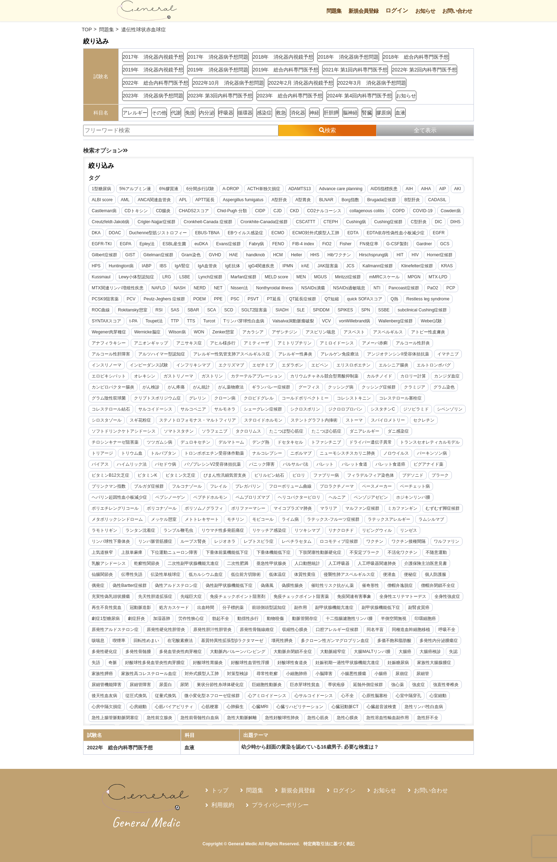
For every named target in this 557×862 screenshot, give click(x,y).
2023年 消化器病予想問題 (153, 95)
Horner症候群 (107, 268)
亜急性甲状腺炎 (231, 576)
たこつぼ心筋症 (256, 444)
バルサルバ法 (234, 477)
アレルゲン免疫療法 (418, 356)
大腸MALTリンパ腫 (112, 675)
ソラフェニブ (144, 444)
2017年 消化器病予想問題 (218, 57)
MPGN (100, 290)
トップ (219, 790)
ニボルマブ (244, 466)
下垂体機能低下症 (217, 565)
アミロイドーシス (419, 345)
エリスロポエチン (111, 378)
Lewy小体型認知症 (198, 279)
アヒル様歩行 (305, 345)
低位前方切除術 (218, 587)
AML (142, 201)
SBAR (262, 312)
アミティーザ (339, 345)
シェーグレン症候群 (113, 422)
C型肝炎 (449, 223)
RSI (228, 312)
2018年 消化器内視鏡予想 (283, 57)
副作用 (336, 620)
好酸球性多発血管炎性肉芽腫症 (269, 675)
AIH (411, 190)
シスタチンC (233, 422)
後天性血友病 (245, 708)
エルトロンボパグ (191, 378)
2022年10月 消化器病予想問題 (228, 83)
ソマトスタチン (109, 444)
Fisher (367, 245)
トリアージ (391, 455)
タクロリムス (178, 444)
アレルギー (135, 113)
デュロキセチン (109, 455)
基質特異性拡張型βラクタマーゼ (306, 653)
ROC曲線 (170, 312)
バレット (263, 477)
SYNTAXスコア (166, 323)
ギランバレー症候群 (113, 400)
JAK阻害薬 (363, 268)
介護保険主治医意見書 (385, 576)
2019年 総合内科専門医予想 (285, 70)
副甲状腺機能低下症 (417, 620)
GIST (150, 257)
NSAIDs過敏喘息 (399, 290)
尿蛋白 (289, 697)
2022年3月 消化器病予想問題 (371, 83)
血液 (400, 113)
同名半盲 (406, 642)
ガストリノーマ (303, 378)
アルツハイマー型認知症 (239, 356)
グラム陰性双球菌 (322, 400)
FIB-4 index (325, 245)
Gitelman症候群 (178, 257)
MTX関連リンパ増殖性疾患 (167, 290)
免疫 (190, 113)
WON (272, 334)
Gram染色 (210, 257)
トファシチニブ (239, 455)
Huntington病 (157, 268)
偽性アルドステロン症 (157, 598)
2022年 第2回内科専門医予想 (424, 70)
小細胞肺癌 (442, 686)
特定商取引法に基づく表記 (329, 843)
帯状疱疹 (102, 708)
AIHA (428, 190)
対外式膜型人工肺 (348, 686)
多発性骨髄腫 (229, 664)
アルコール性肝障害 (189, 356)
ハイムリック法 (438, 466)
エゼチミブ (364, 367)
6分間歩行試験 (202, 190)
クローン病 (438, 400)
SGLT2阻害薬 (323, 312)
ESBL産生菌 (197, 245)
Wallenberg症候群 (111, 334)
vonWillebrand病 (414, 323)
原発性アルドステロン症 (146, 642)
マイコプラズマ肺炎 (202, 521)
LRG (228, 279)
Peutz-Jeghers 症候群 (241, 301)
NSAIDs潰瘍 (363, 290)
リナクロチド (271, 543)
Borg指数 (367, 201)
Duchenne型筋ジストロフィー (194, 234)
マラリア (237, 521)
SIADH (351, 312)
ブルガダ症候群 (442, 488)
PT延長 (351, 301)
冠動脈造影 (176, 620)
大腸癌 (145, 675)
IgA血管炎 (243, 268)
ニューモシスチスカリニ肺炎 (290, 466)
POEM (276, 301)
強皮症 (184, 708)
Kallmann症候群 (414, 268)
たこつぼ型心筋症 (216, 444)
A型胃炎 (320, 201)
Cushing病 (386, 223)
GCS (98, 257)
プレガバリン (170, 499)
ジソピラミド (266, 422)
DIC (97, 234)
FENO (300, 245)
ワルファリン (360, 554)
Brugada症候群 (398, 201)
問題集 (333, 11)
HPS (132, 268)
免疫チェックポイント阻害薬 (303, 609)
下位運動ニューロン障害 (117, 565)
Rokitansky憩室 (201, 312)
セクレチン (358, 433)
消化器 (297, 113)
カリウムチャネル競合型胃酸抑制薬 (128, 389)
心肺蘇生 (397, 719)
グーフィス (151, 400)
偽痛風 (248, 598)
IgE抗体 (268, 268)
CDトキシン (164, 212)
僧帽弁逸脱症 (381, 598)
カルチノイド (183, 389)
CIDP (288, 212)
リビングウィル (307, 543)
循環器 (245, 113)
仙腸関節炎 (425, 576)
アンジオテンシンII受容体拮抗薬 (125, 367)
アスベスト (427, 334)
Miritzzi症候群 (410, 279)
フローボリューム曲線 (212, 499)
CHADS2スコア (222, 212)
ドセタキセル (203, 455)
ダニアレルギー (294, 444)
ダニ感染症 (328, 444)
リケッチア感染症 (200, 543)
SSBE (453, 312)
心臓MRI (422, 719)
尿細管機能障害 (230, 697)
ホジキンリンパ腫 (314, 510)
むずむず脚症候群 (352, 521)
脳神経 (350, 113)
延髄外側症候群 (134, 708)
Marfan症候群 (305, 279)
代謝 (176, 113)
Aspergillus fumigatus (260, 201)
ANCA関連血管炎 (171, 201)
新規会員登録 (363, 11)
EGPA (147, 245)
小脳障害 (102, 697)
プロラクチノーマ (259, 499)
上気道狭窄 (391, 554)
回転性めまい (220, 653)
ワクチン (288, 554)
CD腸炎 (191, 212)
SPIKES (414, 312)
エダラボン (394, 367)
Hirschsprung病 (393, 257)
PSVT (329, 301)
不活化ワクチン (346, 565)
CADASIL (103, 212)
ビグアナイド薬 (367, 477)
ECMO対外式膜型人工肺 (351, 234)
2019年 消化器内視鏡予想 (153, 70)
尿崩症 (180, 697)
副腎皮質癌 (104, 631)
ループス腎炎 (106, 554)
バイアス (406, 466)
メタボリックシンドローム (402, 521)
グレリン (410, 400)
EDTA (388, 234)
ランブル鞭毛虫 (109, 543)
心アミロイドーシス (408, 708)
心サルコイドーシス (113, 719)
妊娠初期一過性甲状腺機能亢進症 (126, 686)
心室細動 (237, 719)
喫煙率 (192, 653)
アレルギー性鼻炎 (373, 356)
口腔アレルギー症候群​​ (368, 642)
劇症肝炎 (168, 631)
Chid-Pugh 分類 (260, 212)
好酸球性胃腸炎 (322, 675)
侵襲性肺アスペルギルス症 (321, 587)
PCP (156, 301)
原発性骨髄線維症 (288, 642)
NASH (229, 290)
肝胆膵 (331, 113)
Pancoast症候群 (109, 301)
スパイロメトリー (322, 433)
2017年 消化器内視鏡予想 (153, 57)
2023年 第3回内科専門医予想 (220, 95)
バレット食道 (293, 477)
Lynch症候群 (272, 279)
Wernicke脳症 (221, 334)
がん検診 (330, 389)
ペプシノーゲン (438, 499)
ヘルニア (237, 510)
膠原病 (383, 113)
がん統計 (381, 389)
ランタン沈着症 (444, 532)
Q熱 (97, 312)
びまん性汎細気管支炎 (153, 488)
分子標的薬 (269, 620)
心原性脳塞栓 (174, 719)
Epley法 (169, 245)
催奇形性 (351, 598)
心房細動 (300, 719)
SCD (297, 312)
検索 (327, 130)
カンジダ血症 (250, 389)
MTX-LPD (124, 290)
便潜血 (362, 587)
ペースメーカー (299, 499)
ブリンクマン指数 (402, 488)
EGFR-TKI (124, 245)
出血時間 (241, 620)
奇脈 (226, 675)
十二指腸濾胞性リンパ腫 (380, 631)
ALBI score (119, 201)
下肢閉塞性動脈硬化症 (263, 565)
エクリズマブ (333, 367)
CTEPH (360, 223)
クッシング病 (182, 400)
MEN (363, 279)
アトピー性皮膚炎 (149, 345)
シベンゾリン (300, 422)
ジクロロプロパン (195, 422)
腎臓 (367, 113)
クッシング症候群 (221, 400)
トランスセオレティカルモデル (343, 455)
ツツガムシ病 (415, 444)
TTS (251, 323)
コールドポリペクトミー (155, 411)
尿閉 (308, 697)
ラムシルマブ (374, 532)
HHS (334, 257)
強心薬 (163, 708)
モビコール (205, 532)
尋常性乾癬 (413, 686)
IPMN (324, 268)
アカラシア (326, 334)
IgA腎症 (218, 268)
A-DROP (233, 190)
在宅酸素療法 (254, 653)
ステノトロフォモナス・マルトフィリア (132, 433)
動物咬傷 (306, 631)
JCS (386, 268)
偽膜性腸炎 (273, 598)
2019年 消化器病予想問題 (218, 70)
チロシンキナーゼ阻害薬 (370, 444)
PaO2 (138, 301)
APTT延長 (222, 201)
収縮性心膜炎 (326, 642)
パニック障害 (200, 477)
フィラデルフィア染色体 (298, 488)
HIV (434, 257)
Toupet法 (213, 323)
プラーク (368, 488)
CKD (322, 212)
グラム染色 (286, 400)
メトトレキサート (145, 532)
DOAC (151, 234)
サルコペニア (381, 411)
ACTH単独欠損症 (265, 190)
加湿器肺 (193, 631)
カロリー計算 (216, 389)
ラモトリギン (408, 532)
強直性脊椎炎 (212, 708)
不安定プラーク (308, 565)
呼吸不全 (148, 653)
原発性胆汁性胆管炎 (244, 642)
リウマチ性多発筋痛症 (153, 543)
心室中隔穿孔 (208, 719)
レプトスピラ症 (172, 554)
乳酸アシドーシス (415, 565)
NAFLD (208, 290)
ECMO (313, 234)
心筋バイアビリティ (336, 719)
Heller (315, 257)
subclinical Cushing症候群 (118, 323)
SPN (434, 312)
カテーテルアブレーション (381, 378)
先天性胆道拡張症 (157, 609)
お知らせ (425, 11)
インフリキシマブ (295, 367)
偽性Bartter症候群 (111, 598)
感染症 (264, 113)
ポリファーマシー (157, 521)
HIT (419, 257)
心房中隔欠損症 (269, 719)
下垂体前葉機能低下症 (170, 565)
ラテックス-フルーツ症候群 (276, 532)
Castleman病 (132, 212)
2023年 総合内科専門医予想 (290, 95)
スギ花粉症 (369, 422)
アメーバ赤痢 (106, 356)
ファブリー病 (254, 488)
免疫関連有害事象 (356, 609)
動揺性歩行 (279, 631)
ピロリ (227, 488)
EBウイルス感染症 (281, 234)
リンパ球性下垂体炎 (375, 543)
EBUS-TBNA (243, 234)
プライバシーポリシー (280, 805)
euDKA (223, 245)
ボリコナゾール (409, 510)
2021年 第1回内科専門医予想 (355, 70)
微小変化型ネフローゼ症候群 (353, 708)
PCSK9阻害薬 (181, 301)
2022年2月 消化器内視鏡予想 (300, 83)
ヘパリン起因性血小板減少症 (387, 499)
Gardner (446, 245)
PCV (208, 301)
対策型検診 (383, 686)
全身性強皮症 (106, 620)
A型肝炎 (296, 201)
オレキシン (269, 378)
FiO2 (348, 245)
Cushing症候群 (418, 223)
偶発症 (433, 587)
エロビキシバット (233, 378)
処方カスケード (210, 620)
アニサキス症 (271, 345)
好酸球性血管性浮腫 (364, 675)
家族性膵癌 (248, 686)
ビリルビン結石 (197, 488)
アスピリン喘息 (394, 334)
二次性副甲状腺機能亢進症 (153, 576)
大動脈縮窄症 (424, 664)
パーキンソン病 (375, 466)
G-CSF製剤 (419, 245)
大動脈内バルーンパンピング (328, 664)
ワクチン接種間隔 (322, 554)
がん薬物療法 (410, 389)
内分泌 (206, 113)
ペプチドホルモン (111, 510)
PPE (295, 301)
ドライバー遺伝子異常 (284, 455)
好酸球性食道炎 (406, 675)
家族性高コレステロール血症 (295, 686)
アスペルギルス (109, 345)
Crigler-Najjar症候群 (187, 223)
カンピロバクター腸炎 (292, 389)
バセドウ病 (104, 477)
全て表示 (425, 130)
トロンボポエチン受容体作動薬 (157, 466)
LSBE (246, 279)
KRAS (139, 279)
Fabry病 (278, 245)
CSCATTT (335, 223)
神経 (314, 113)
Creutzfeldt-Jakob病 (140, 223)
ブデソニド (341, 488)
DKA (132, 234)
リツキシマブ (237, 543)
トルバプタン (106, 466)
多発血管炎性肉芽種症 (271, 664)
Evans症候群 (250, 245)
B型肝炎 (429, 201)
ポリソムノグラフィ (113, 521)
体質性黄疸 (277, 587)
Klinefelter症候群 (109, 279)
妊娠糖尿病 (176, 686)
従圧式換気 (277, 708)
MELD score (338, 279)
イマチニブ (174, 367)
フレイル (140, 499)
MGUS (382, 279)
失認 (193, 675)
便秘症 (383, 587)
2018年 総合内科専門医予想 (416, 57)
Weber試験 (146, 334)
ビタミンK (446, 477)
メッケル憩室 (106, 532)
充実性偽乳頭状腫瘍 (113, 609)
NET (268, 290)
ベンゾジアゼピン (271, 510)
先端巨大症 (193, 609)
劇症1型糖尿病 (137, 631)
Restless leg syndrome (130, 312)
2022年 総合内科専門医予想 (155, 83)
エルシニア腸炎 (151, 378)
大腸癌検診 (170, 675)
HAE (253, 257)
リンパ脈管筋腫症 (419, 543)
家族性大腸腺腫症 (212, 686)
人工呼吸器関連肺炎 (337, 576)
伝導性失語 (104, 587)
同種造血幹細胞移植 (113, 653)
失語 (210, 675)
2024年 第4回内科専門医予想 (359, 95)
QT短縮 (408, 301)
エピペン (421, 367)
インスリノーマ (208, 367)
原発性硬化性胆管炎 (197, 642)
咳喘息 (172, 653)
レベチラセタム (210, 554)
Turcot (269, 323)
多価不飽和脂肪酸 (111, 664)
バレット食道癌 (329, 477)
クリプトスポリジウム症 (370, 400)
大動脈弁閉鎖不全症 (383, 664)
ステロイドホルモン (198, 433)
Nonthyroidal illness (324, 290)
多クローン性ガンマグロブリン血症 (409, 653)
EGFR (100, 245)
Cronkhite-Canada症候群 (294, 223)
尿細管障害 (264, 697)
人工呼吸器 (298, 576)
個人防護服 (408, 587)
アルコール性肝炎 (145, 356)
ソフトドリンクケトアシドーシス (409, 433)
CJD (306, 212)
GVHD (234, 257)
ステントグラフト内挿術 (248, 433)
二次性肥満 (197, 576)
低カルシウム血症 (178, 587)
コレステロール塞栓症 (250, 411)
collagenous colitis (395, 212)
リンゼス (338, 543)
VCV (386, 323)
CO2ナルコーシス (353, 212)
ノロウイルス (339, 466)
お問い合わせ (457, 11)
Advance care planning (342, 190)
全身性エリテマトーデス (405, 609)
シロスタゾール (336, 422)
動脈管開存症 (336, 631)
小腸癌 (159, 697)
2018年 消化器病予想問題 (348, 57)
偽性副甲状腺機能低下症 (210, 598)
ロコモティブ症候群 (252, 554)
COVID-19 (451, 212)
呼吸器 (225, 113)
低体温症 (250, 587)
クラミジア (256, 400)
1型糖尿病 (103, 190)
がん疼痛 (355, 389)
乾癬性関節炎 (106, 576)
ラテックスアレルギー (331, 532)
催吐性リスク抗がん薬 (313, 598)
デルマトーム (144, 455)
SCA (280, 312)
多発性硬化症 (195, 664)
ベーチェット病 (337, 499)
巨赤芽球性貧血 (429, 697)
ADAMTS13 (301, 190)
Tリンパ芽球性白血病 (303, 323)
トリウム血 (421, 455)
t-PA (193, 323)
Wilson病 (250, 334)
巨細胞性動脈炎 (391, 697)
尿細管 (201, 697)
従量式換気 (306, 708)
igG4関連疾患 (297, 268)
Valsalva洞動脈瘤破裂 (352, 323)
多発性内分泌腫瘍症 (155, 664)
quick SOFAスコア (441, 301)
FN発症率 (391, 245)
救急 (281, 113)
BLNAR (343, 201)
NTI (426, 290)
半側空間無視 (425, 631)
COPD (427, 212)
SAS (244, 312)
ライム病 (233, 532)
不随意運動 (379, 565)
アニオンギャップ (233, 345)
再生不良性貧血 (142, 620)
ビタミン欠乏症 (109, 488)
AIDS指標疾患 (386, 190)
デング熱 (174, 455)
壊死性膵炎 (356, 653)
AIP (444, 190)
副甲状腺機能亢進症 (370, 620)
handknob (275, 257)
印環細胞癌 (104, 642)
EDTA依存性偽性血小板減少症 (431, 234)
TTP (234, 323)
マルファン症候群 (271, 521)
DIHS (114, 234)
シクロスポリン (155, 422)
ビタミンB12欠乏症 (409, 477)
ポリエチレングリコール (362, 510)
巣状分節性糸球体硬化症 (344, 697)
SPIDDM (390, 312)
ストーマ (288, 433)
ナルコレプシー (210, 466)
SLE (370, 312)
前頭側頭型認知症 (305, 620)
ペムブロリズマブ (153, 510)
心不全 (146, 719)
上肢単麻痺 (421, 554)
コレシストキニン (204, 411)
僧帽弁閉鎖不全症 (419, 598)
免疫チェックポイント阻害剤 (239, 609)
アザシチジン (358, 334)
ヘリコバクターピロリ (199, 510)
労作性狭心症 (223, 631)
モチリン (178, 532)
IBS (199, 268)
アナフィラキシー (191, 345)
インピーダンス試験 (251, 367)
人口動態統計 (267, 576)
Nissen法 (289, 290)
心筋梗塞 (372, 719)
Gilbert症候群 (123, 257)
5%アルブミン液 (137, 190)
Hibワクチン (359, 257)
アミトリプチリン (377, 345)
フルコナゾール (109, 499)
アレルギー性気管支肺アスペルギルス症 (309, 356)
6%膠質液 (170, 190)
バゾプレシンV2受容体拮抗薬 (151, 477)
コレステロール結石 (299, 411)
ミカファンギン (311, 521)
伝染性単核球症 (138, 587)
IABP (182, 268)
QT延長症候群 (379, 301)
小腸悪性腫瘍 (132, 697)
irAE (341, 268)
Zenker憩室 (297, 334)
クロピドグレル (109, 411)
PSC (312, 301)
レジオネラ (138, 554)
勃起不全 (252, 631)
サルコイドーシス (343, 411)
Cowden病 (104, 223)
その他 (159, 113)
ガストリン (336, 378)
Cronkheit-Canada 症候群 (238, 223)
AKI (97, 201)
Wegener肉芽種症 (182, 334)
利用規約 (222, 805)
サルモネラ (413, 411)
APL (200, 201)
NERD (250, 290)
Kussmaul (162, 279)
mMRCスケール (446, 279)
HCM (297, 257)
